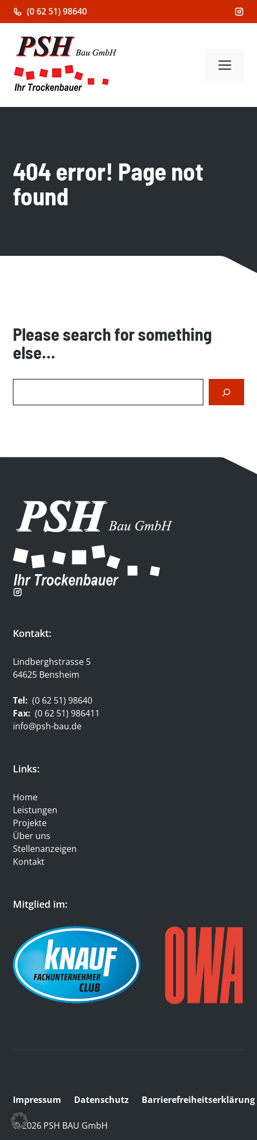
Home (25, 797)
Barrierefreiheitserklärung (199, 1100)
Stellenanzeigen (45, 849)
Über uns (31, 836)
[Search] (226, 392)
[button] (19, 1120)
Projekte (30, 823)
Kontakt (29, 861)
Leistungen (35, 810)
